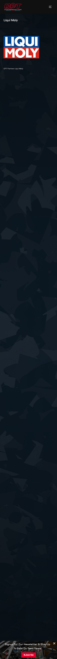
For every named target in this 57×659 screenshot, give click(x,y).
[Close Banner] (54, 643)
